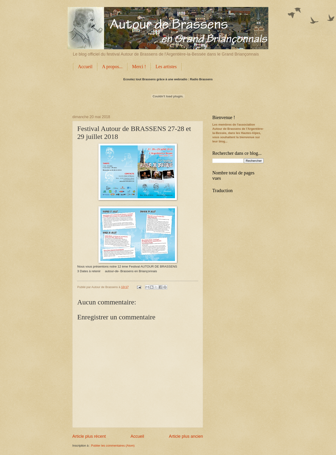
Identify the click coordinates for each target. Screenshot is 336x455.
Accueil (85, 66)
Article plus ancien (186, 436)
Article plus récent (89, 436)
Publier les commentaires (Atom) (113, 445)
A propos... (112, 66)
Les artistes (166, 66)
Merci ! (139, 66)
